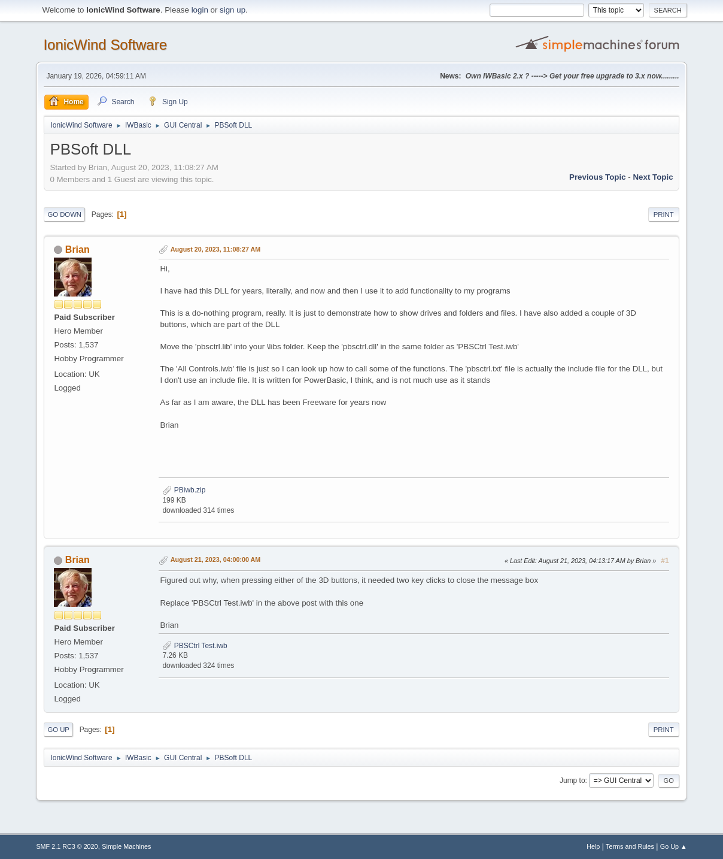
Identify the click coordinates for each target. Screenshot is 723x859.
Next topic (653, 177)
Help (593, 846)
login (200, 9)
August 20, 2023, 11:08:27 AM (216, 249)
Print (664, 214)
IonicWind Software (105, 45)
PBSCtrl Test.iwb (194, 646)
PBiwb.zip (183, 490)
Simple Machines (126, 846)
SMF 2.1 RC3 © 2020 (67, 846)
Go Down (64, 214)
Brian (77, 249)
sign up (232, 9)
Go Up (58, 729)
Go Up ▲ (673, 846)
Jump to (572, 780)
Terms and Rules (630, 846)
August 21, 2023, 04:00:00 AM (216, 559)
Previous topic (597, 177)
